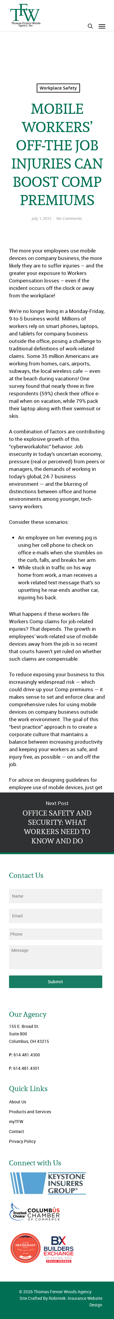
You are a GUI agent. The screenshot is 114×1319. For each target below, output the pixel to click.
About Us (17, 1102)
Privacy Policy (22, 1141)
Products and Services (30, 1111)
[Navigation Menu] (102, 26)
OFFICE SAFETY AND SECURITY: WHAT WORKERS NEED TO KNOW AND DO (57, 822)
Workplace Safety (58, 88)
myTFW (16, 1121)
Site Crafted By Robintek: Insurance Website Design (61, 1301)
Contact (16, 1131)
